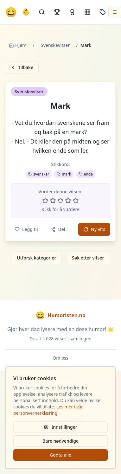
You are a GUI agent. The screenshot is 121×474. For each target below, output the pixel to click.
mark (64, 174)
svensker (38, 174)
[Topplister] (57, 12)
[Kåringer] (72, 12)
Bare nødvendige (60, 441)
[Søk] (42, 12)
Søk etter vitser (88, 258)
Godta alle (60, 455)
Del (57, 229)
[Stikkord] (102, 12)
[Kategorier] (87, 12)
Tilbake (21, 67)
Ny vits (94, 229)
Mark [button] (61, 106)
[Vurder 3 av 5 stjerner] (60, 200)
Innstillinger (60, 427)
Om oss (60, 358)
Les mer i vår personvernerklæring (48, 410)
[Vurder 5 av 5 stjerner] (75, 200)
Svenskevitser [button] (29, 91)
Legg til (26, 229)
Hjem (18, 45)
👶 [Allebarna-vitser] (26, 12)
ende (85, 174)
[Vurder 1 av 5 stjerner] (45, 200)
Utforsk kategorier (36, 258)
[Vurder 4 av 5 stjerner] (68, 200)
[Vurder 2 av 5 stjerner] (52, 200)
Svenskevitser (55, 45)
